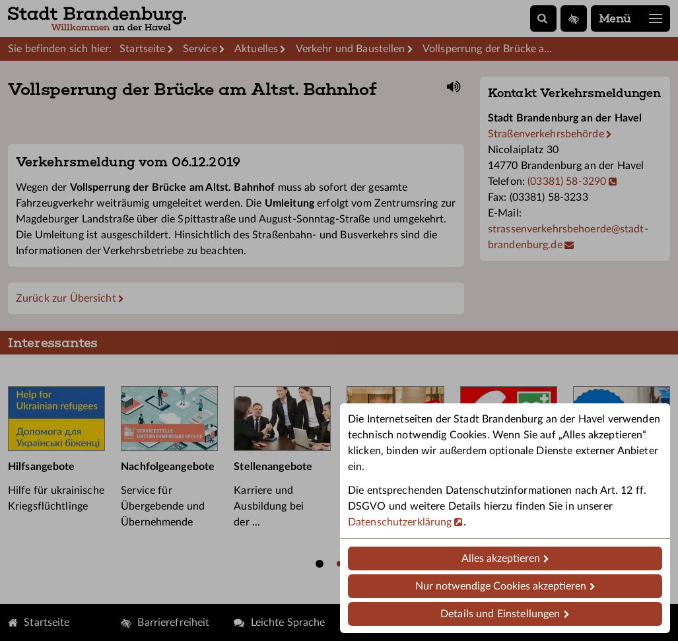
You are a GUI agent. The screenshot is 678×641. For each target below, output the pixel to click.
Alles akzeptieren (500, 558)
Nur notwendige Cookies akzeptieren (500, 586)
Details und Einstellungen (500, 614)
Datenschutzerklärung (400, 522)
